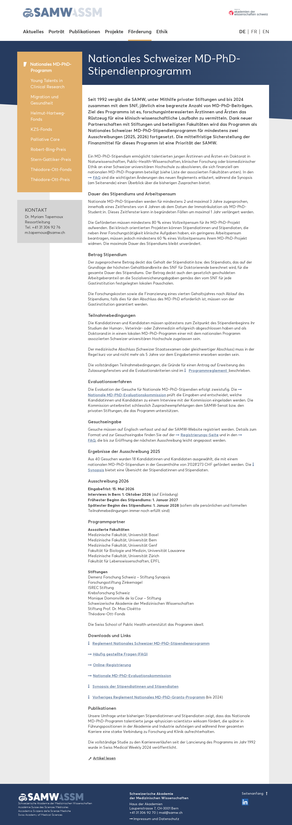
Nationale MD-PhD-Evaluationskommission (132, 675)
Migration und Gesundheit (45, 100)
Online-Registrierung (112, 664)
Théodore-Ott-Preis (50, 179)
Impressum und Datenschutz (156, 819)
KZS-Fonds (41, 129)
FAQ (97, 177)
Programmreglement (209, 370)
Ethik (162, 32)
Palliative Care (45, 139)
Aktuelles (33, 32)
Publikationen (84, 32)
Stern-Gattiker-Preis (51, 159)
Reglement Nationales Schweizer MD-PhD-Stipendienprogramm (151, 643)
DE (242, 32)
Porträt (56, 32)
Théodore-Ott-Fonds (51, 169)
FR (254, 32)
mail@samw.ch (171, 813)
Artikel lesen (104, 758)
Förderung (139, 32)
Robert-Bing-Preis (48, 149)
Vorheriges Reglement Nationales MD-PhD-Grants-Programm (148, 697)
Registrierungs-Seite (200, 434)
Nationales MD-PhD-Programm (50, 67)
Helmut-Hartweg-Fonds (48, 116)
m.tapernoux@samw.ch (45, 232)
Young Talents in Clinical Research (48, 83)
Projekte (114, 32)
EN (266, 32)
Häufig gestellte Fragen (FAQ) (120, 654)
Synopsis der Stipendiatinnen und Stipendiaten (135, 686)
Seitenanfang (255, 794)
